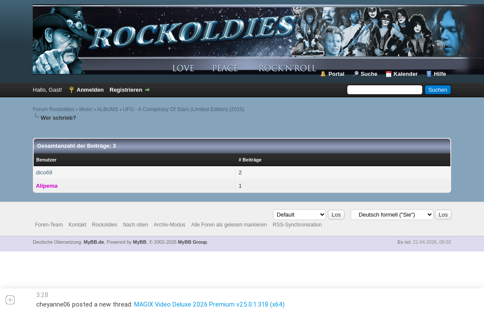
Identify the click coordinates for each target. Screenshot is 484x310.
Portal (336, 74)
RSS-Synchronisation (297, 225)
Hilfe (440, 74)
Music (85, 109)
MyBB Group (192, 242)
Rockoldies (104, 225)
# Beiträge (250, 159)
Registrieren (126, 90)
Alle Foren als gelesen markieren (229, 225)
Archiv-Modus (169, 225)
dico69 (44, 172)
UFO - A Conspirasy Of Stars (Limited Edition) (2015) (183, 109)
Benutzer (46, 159)
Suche (369, 74)
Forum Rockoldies (54, 109)
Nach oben (135, 225)
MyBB (139, 242)
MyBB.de (94, 242)
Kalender (406, 74)
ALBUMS (107, 109)
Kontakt (77, 225)
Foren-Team (49, 225)
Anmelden (90, 90)
